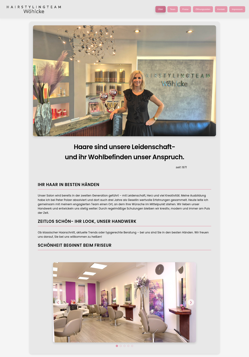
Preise (185, 9)
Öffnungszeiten (202, 9)
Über (160, 9)
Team (172, 9)
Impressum (237, 9)
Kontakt (221, 9)
